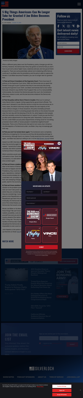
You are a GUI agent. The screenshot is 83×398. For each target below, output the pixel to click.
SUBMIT (41, 247)
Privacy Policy (40, 386)
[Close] (59, 143)
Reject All (61, 390)
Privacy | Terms (45, 255)
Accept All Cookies (62, 394)
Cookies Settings (61, 386)
